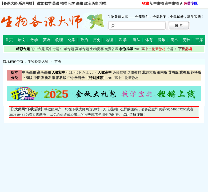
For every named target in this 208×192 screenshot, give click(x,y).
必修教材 (119, 72)
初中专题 (38, 49)
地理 (102, 3)
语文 (40, 3)
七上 (69, 72)
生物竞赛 (97, 49)
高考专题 (82, 49)
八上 (85, 72)
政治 (87, 3)
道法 (136, 40)
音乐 (161, 40)
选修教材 (134, 72)
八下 (93, 72)
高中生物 (172, 3)
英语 (55, 3)
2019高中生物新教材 (122, 78)
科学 (123, 40)
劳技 (186, 40)
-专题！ (155, 49)
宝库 (199, 40)
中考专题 (67, 49)
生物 (79, 3)
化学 (71, 3)
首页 (9, 40)
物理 (63, 3)
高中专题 (52, 49)
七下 (77, 72)
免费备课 (111, 49)
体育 (149, 40)
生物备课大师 (38, 61)
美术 (174, 40)
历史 (94, 3)
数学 (48, 3)
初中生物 (157, 3)
